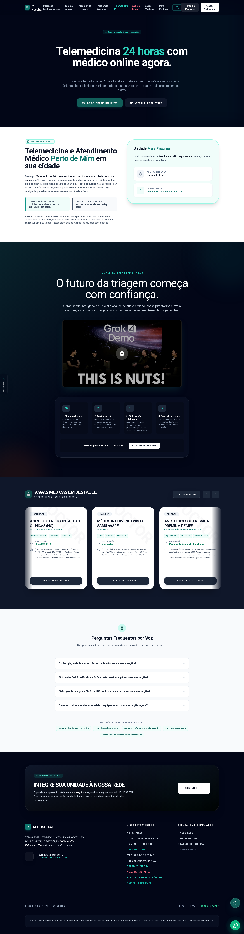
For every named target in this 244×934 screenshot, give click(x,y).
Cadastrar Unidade (144, 446)
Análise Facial (136, 7)
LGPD (182, 906)
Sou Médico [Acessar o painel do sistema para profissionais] (194, 788)
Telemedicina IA (121, 7)
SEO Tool (176, 7)
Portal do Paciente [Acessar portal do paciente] (190, 7)
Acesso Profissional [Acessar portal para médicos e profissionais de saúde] (209, 7)
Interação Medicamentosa (51, 7)
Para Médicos (163, 7)
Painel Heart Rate (139, 883)
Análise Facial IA (138, 872)
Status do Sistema (191, 844)
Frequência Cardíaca (102, 7)
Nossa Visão (134, 833)
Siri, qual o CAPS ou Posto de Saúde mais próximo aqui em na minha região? (122, 677)
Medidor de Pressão (85, 7)
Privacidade (185, 833)
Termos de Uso (187, 838)
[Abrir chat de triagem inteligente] (235, 903)
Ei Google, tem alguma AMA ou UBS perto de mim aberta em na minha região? (122, 691)
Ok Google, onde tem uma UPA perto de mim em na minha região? (122, 663)
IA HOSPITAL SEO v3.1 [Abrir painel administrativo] (187, 850)
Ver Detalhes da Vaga (56, 581)
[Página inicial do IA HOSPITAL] (34, 7)
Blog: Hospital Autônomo (145, 877)
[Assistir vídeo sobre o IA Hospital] (122, 353)
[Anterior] (206, 494)
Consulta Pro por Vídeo (146, 102)
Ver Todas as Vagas (186, 494)
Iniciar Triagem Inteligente (100, 102)
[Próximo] (215, 494)
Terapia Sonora (69, 7)
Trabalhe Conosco (140, 844)
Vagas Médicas (149, 7)
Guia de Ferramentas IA (143, 838)
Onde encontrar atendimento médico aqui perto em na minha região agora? (122, 705)
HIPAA (193, 906)
